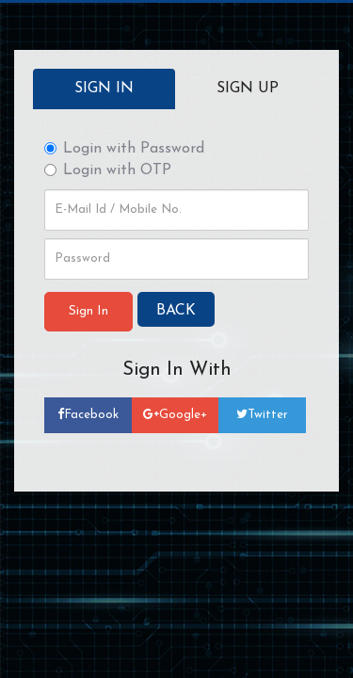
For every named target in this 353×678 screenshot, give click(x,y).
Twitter (262, 414)
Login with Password (124, 148)
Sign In (104, 88)
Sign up (248, 88)
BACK (176, 310)
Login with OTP (107, 170)
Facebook (88, 414)
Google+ (175, 414)
